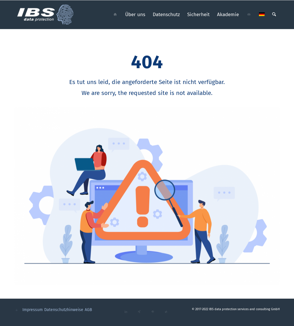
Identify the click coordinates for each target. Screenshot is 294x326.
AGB (88, 309)
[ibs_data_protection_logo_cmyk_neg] (45, 14)
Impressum (32, 309)
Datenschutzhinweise (63, 309)
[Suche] (274, 14)
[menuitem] (115, 14)
